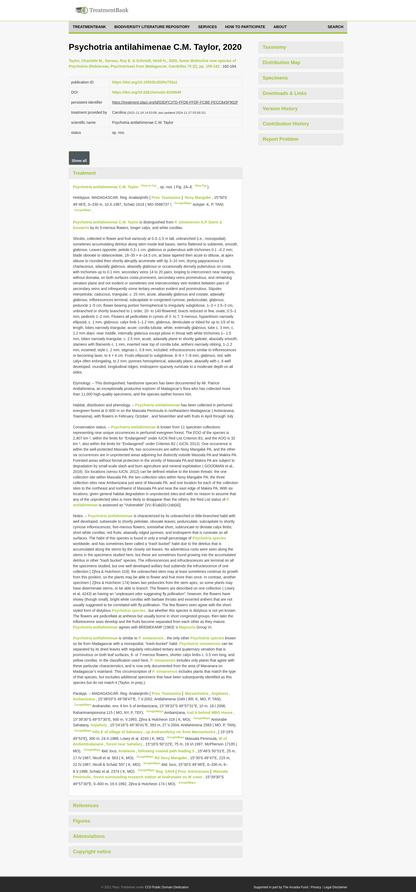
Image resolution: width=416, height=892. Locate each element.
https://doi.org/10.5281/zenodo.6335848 (146, 92)
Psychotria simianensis (200, 643)
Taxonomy (274, 47)
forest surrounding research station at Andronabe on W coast (148, 777)
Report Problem (280, 139)
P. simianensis (151, 638)
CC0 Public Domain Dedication (167, 887)
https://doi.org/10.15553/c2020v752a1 (144, 82)
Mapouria (187, 627)
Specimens (275, 78)
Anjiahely (99, 725)
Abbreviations (89, 836)
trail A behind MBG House (210, 712)
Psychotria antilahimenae (157, 405)
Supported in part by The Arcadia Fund (280, 887)
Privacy (316, 887)
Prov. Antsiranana (194, 771)
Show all (79, 161)
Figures (81, 821)
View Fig (200, 185)
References (86, 805)
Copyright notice (92, 851)
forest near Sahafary (124, 744)
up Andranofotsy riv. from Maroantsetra (181, 732)
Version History (280, 108)
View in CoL (149, 185)
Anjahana (220, 693)
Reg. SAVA (165, 771)
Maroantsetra (197, 693)
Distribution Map (281, 62)
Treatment (84, 173)
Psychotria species (209, 538)
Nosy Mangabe (198, 197)
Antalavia (127, 751)
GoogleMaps (183, 203)
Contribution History (286, 123)
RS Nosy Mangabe (171, 757)
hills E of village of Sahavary (118, 732)
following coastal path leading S (167, 751)
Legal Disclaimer (335, 887)
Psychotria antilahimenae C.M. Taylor (105, 186)
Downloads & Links (285, 93)
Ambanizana (84, 699)
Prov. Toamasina (166, 197)
